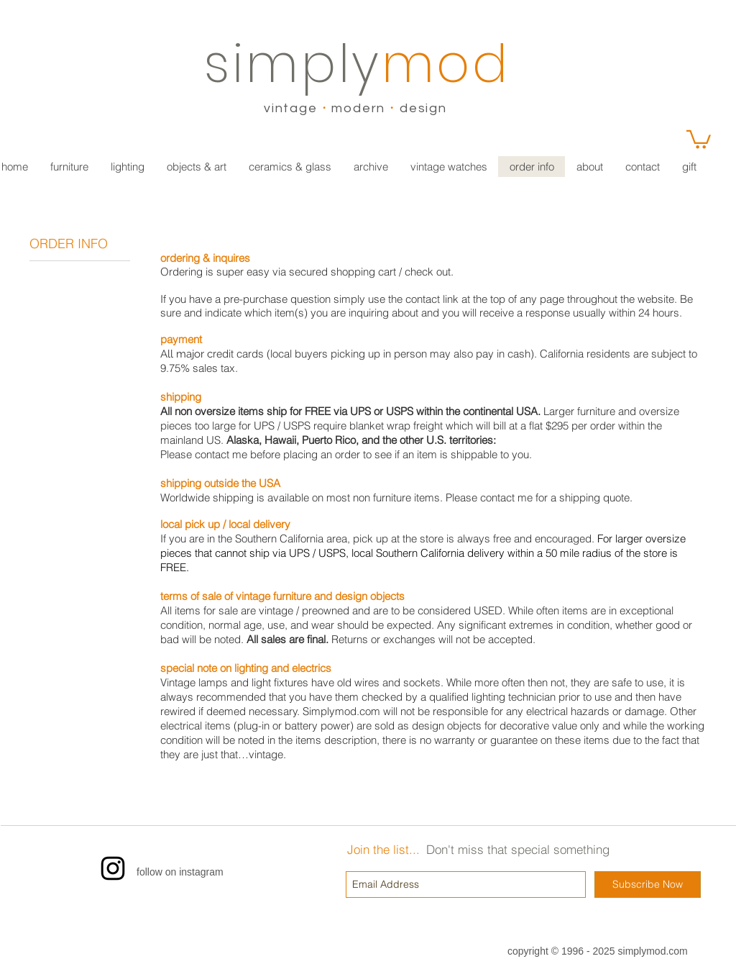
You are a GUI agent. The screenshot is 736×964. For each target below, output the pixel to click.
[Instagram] (113, 868)
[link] (698, 138)
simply (293, 63)
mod (446, 63)
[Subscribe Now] (647, 884)
